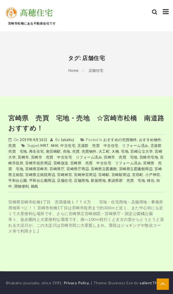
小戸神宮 (152, 174)
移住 (150, 180)
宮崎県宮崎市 (36, 169)
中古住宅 (67, 145)
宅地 (124, 151)
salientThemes (153, 282)
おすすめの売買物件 (120, 139)
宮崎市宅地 (149, 157)
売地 (66, 151)
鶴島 (34, 186)
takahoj (67, 139)
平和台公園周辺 (42, 180)
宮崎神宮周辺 (85, 174)
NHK (55, 145)
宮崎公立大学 (141, 151)
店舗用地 (81, 180)
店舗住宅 (64, 180)
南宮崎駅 (53, 151)
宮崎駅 (104, 174)
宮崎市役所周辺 (38, 163)
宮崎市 (23, 157)
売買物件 (89, 151)
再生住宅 (36, 151)
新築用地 (98, 180)
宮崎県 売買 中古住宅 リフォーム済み (105, 163)
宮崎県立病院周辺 (40, 174)
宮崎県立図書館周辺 (136, 169)
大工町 (104, 151)
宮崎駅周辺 (121, 174)
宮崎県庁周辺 (77, 169)
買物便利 (21, 186)
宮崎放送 (60, 163)
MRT (44, 145)
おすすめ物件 (150, 139)
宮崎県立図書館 (104, 169)
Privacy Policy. (77, 282)
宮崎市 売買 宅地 (121, 157)
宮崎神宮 (64, 174)
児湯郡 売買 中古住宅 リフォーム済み (112, 145)
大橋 (115, 151)
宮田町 (137, 174)
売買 (12, 145)
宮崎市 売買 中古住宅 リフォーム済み (66, 157)
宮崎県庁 (57, 169)
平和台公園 (17, 180)
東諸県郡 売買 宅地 (126, 180)
